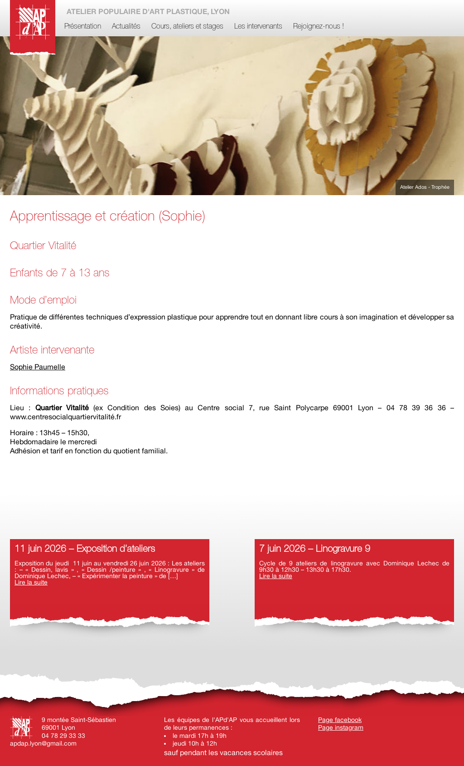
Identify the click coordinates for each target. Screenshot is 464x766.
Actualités (126, 27)
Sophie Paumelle (37, 367)
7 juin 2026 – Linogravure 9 (314, 549)
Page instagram (340, 727)
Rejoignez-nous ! (318, 27)
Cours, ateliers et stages (187, 27)
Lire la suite (31, 582)
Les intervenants (258, 27)
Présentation (82, 27)
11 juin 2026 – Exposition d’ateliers (84, 549)
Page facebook (340, 719)
